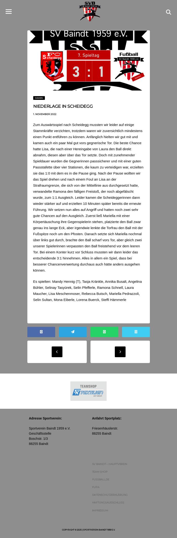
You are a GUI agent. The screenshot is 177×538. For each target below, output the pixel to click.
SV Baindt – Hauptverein (109, 464)
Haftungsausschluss (108, 502)
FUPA (95, 487)
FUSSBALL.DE (100, 479)
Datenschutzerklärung (110, 494)
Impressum (100, 510)
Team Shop (100, 471)
